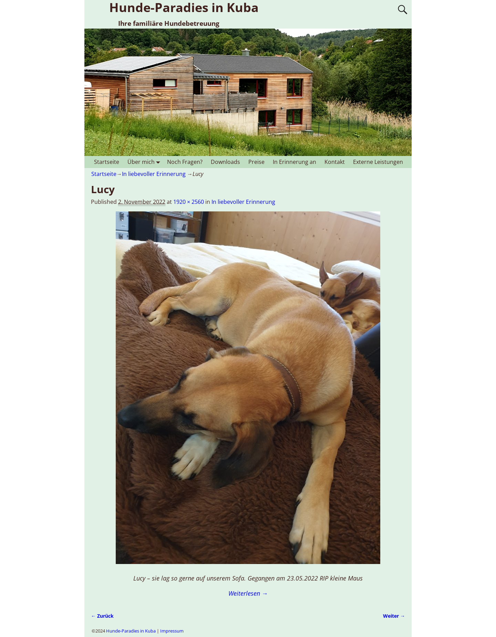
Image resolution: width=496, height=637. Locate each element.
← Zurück (102, 616)
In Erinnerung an (294, 162)
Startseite (106, 162)
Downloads (225, 162)
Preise (256, 162)
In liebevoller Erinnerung (154, 174)
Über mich (145, 162)
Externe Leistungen (378, 162)
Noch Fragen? (185, 162)
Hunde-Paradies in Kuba (131, 631)
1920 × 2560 (188, 202)
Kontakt (334, 162)
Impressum (172, 631)
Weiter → (394, 616)
